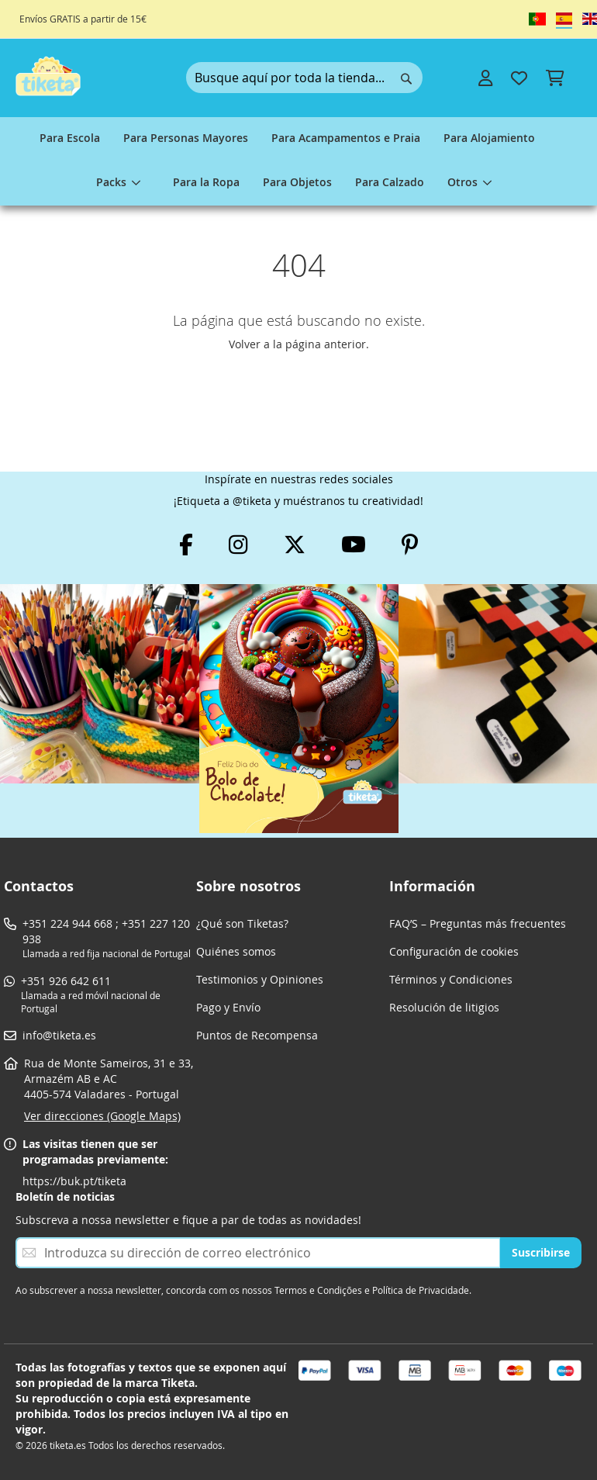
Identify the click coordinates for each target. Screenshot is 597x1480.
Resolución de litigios (444, 1007)
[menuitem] (70, 139)
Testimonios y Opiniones (259, 979)
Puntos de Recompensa (257, 1035)
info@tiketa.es (59, 1035)
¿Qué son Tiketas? (242, 923)
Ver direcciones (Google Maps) (102, 1115)
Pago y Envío (228, 1007)
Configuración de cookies (454, 951)
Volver (245, 344)
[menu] (298, 161)
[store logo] (48, 76)
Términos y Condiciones (450, 979)
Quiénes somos (236, 951)
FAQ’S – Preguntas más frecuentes (477, 923)
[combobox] (304, 77)
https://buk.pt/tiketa (74, 1181)
